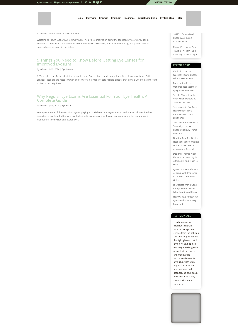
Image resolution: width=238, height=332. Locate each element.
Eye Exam (116, 19)
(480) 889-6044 (45, 2)
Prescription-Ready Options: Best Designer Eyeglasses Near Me (185, 87)
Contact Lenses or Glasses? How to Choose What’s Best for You (185, 75)
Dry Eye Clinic (167, 19)
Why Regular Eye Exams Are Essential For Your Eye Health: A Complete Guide (92, 98)
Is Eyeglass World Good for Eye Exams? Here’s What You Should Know (185, 188)
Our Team (91, 19)
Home (80, 19)
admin (43, 69)
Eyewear (103, 19)
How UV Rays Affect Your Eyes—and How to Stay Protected (185, 200)
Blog (180, 19)
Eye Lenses (67, 69)
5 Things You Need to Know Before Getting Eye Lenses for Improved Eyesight (90, 62)
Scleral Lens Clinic (147, 19)
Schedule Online (135, 2)
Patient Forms (188, 2)
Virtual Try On (163, 2)
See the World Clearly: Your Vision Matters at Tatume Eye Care (184, 99)
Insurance (129, 19)
